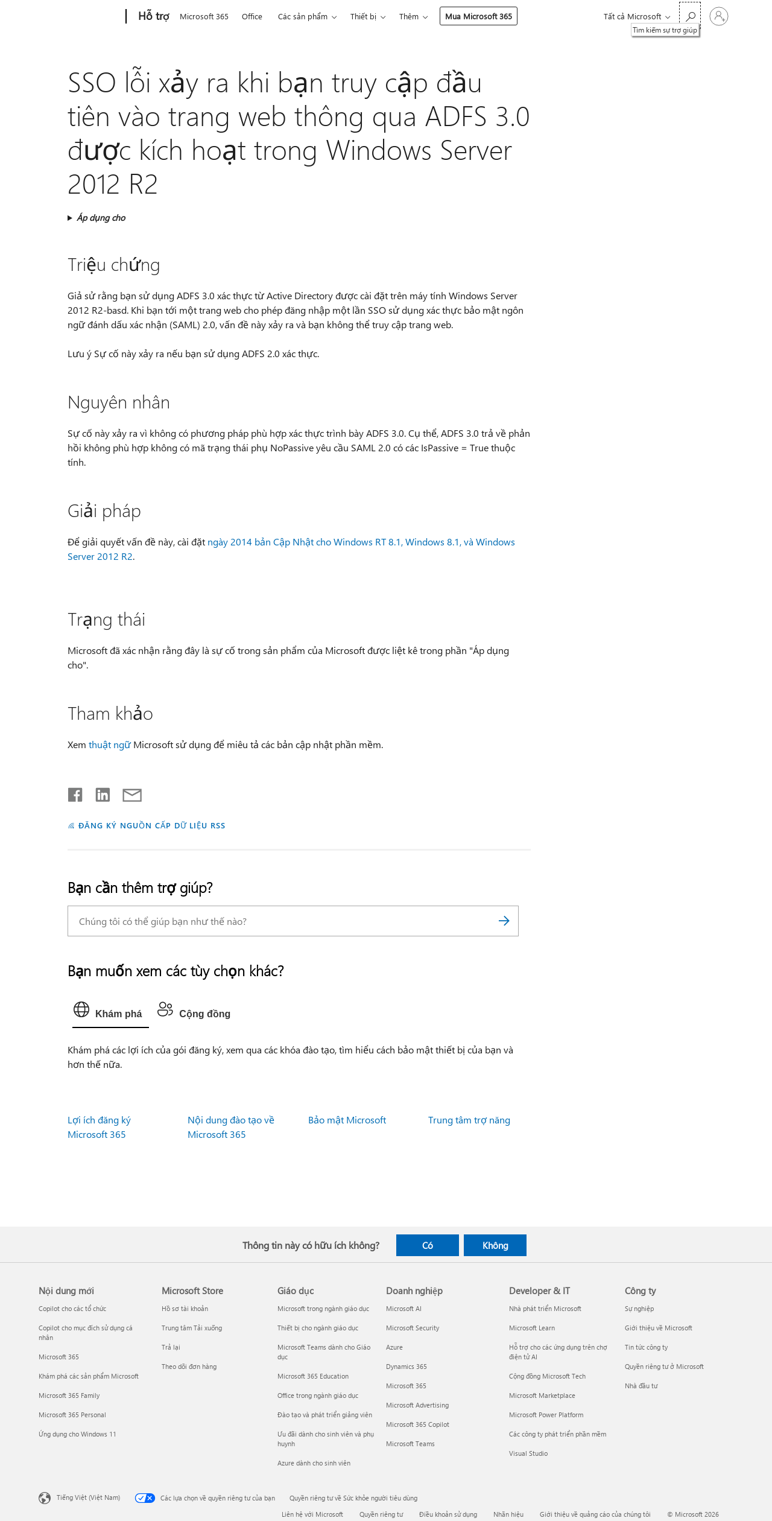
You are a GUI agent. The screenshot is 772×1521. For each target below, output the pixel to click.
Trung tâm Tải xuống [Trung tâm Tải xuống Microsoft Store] (192, 1327)
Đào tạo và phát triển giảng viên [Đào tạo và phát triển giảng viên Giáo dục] (324, 1414)
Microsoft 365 (204, 16)
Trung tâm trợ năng (469, 1119)
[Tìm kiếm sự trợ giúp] (690, 15)
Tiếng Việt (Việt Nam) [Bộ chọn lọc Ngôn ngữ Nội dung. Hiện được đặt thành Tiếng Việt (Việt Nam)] (88, 1497)
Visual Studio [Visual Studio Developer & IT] (528, 1453)
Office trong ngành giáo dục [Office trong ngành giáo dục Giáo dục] (317, 1395)
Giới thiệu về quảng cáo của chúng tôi (595, 1514)
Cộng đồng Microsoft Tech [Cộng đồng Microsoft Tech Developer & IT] (547, 1375)
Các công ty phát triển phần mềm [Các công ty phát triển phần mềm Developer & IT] (557, 1433)
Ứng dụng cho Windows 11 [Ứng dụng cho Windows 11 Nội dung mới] (77, 1433)
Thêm (409, 16)
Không (495, 1245)
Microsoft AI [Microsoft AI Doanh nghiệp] (404, 1308)
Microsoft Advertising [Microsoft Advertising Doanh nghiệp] (417, 1404)
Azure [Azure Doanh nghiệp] (394, 1346)
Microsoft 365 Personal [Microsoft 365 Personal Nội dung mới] (72, 1414)
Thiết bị (363, 16)
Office (252, 16)
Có (427, 1245)
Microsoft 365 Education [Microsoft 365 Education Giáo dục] (313, 1375)
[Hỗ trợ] (152, 17)
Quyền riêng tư (381, 1514)
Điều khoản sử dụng (448, 1514)
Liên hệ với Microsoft (312, 1514)
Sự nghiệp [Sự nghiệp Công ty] (639, 1308)
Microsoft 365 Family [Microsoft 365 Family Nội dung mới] (69, 1395)
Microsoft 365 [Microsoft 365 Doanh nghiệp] (406, 1385)
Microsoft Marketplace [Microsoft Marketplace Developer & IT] (542, 1395)
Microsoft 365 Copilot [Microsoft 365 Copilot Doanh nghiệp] (417, 1424)
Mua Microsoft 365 (478, 16)
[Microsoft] (80, 17)
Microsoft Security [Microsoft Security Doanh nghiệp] (412, 1327)
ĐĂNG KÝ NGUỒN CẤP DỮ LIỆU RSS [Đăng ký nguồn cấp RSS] (152, 825)
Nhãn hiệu (508, 1514)
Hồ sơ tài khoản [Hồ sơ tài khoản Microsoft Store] (185, 1308)
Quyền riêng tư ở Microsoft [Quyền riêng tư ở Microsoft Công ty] (664, 1366)
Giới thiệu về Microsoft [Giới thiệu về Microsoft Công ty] (658, 1327)
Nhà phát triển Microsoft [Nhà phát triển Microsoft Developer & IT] (545, 1308)
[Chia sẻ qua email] (127, 792)
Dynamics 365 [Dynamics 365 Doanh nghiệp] (406, 1366)
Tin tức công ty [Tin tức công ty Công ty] (646, 1346)
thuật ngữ (110, 744)
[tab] (110, 1012)
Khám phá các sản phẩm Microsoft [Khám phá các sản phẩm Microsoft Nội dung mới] (89, 1375)
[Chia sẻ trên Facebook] (76, 792)
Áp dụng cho (101, 217)
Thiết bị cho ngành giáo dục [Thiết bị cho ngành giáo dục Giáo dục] (317, 1327)
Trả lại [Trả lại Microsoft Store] (171, 1346)
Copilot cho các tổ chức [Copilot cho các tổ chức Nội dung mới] (72, 1308)
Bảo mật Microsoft (347, 1119)
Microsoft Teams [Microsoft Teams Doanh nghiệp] (410, 1443)
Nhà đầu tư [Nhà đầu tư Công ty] (641, 1385)
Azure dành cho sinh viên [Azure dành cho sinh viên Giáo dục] (313, 1462)
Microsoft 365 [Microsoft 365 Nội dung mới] (59, 1356)
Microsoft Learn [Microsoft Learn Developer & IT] (532, 1327)
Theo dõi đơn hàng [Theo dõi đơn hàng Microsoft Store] (189, 1366)
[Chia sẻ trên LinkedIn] (98, 792)
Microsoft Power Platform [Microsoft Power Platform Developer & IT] (546, 1414)
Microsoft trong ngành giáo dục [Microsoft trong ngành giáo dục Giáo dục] (323, 1308)
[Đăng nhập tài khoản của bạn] (718, 16)
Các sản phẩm (302, 16)
